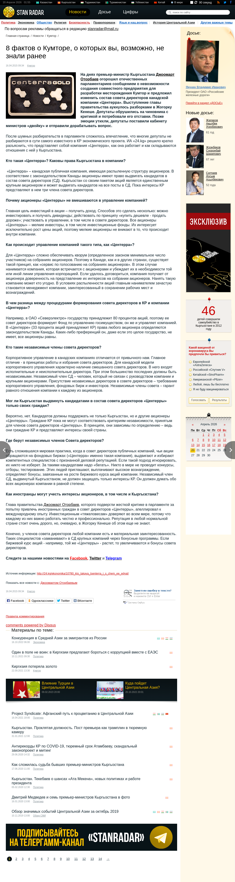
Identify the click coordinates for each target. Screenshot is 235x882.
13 (92, 859)
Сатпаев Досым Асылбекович (214, 176)
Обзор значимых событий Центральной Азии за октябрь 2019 (65, 811)
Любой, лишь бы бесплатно (211, 384)
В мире (178, 2)
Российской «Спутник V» (209, 369)
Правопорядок (104, 22)
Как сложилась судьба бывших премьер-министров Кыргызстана (68, 765)
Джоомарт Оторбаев (61, 505)
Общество (44, 22)
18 (219, 445)
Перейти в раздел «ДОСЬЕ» (204, 103)
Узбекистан (142, 2)
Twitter (95, 558)
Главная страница (17, 36)
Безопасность (79, 22)
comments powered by (31, 625)
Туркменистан (117, 2)
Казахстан (46, 2)
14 (100, 859)
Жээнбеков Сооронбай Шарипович (213, 151)
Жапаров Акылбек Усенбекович (214, 123)
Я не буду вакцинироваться (211, 389)
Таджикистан (92, 2)
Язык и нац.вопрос (133, 22)
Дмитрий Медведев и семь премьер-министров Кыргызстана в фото (71, 797)
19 (224, 445)
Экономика (26, 22)
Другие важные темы (217, 22)
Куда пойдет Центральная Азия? (142, 685)
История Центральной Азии (174, 22)
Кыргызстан (69, 2)
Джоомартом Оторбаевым (58, 583)
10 (68, 859)
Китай (161, 2)
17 (213, 445)
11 (76, 859)
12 (84, 859)
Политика (8, 22)
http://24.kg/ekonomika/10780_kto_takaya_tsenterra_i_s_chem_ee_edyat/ (83, 573)
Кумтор (51, 36)
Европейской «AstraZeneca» (202, 363)
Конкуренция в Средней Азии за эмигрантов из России (59, 638)
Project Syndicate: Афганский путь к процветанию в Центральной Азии (72, 714)
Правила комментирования (25, 616)
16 (208, 445)
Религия (60, 22)
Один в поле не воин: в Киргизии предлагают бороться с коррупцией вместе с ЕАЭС (85, 652)
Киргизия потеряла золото (34, 666)
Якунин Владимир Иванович (206, 87)
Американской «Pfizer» (208, 379)
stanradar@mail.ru (103, 29)
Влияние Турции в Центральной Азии (58, 685)
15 (203, 445)
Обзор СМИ (39, 815)
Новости (38, 36)
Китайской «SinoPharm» (208, 374)
